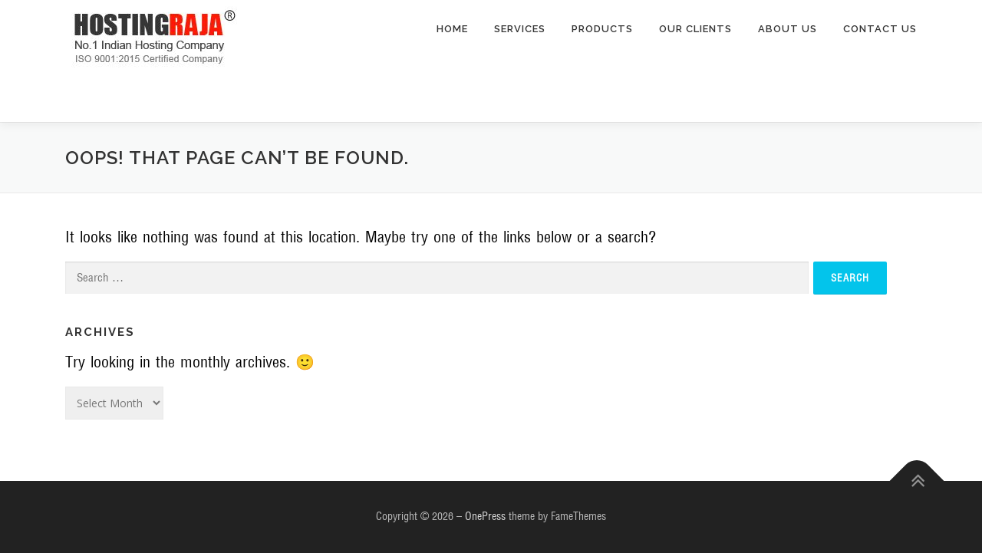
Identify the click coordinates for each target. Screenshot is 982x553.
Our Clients (695, 29)
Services (519, 29)
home (452, 29)
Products (602, 29)
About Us (787, 29)
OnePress (485, 516)
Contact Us (880, 29)
